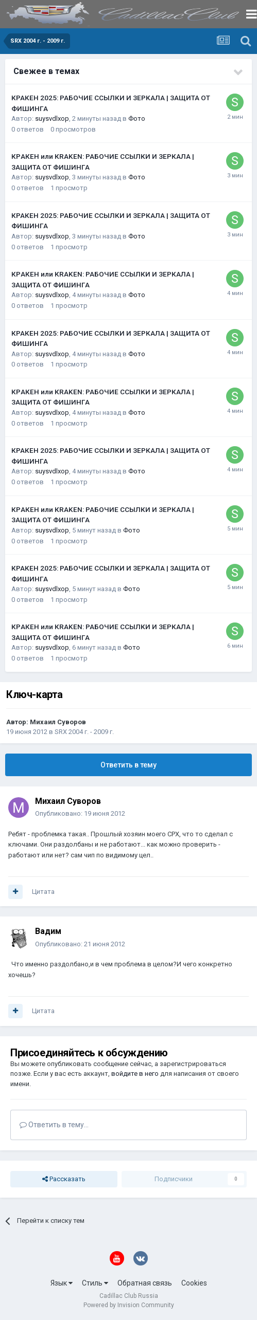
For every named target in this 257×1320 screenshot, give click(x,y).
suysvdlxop (52, 118)
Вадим (48, 931)
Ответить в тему (128, 765)
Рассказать (63, 1179)
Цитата (43, 891)
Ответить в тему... (54, 1125)
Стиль (95, 1283)
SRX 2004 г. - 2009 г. (84, 732)
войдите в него (135, 1073)
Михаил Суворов (58, 722)
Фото (136, 118)
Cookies (194, 1283)
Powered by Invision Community (128, 1305)
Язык (61, 1283)
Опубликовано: (80, 813)
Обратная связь (144, 1283)
